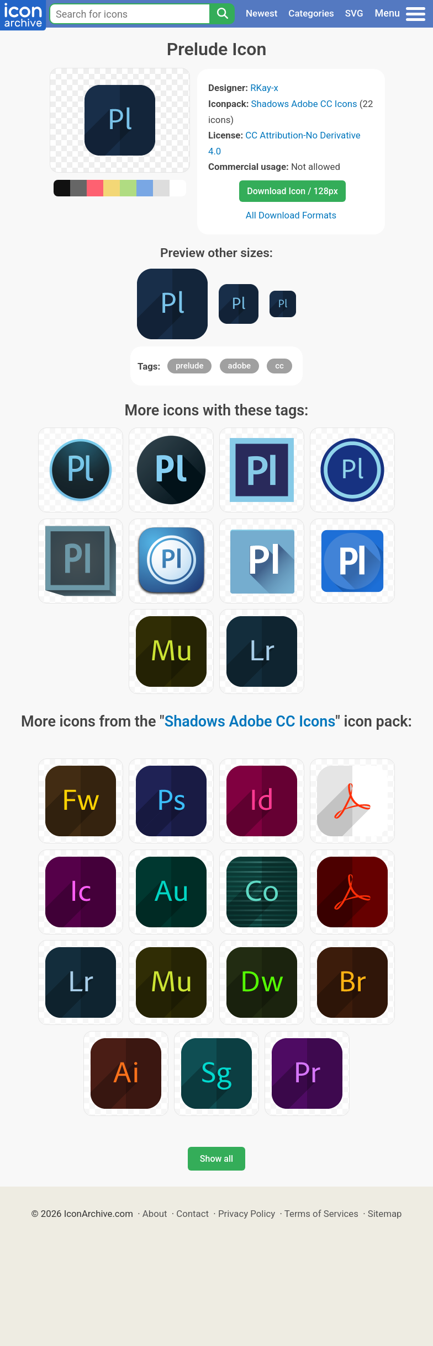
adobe (239, 366)
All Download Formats (291, 215)
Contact (192, 1213)
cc (279, 366)
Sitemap (385, 1213)
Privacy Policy (246, 1213)
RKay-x (264, 87)
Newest (261, 13)
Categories (311, 13)
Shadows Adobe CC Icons (304, 103)
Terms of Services (321, 1213)
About (154, 1213)
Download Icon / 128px (292, 191)
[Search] (222, 13)
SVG (354, 13)
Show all (216, 1158)
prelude (189, 366)
